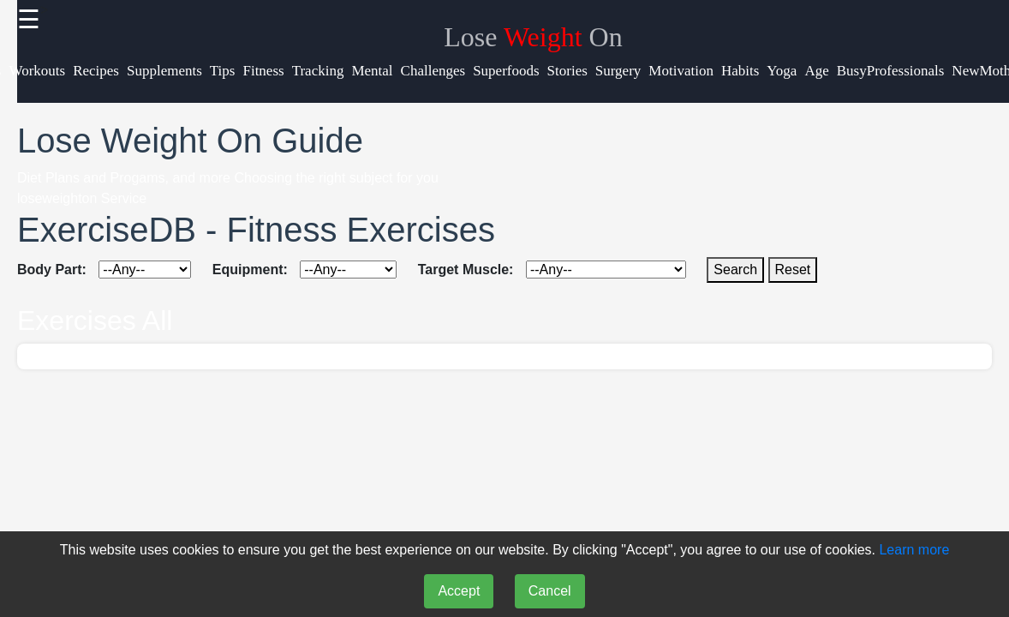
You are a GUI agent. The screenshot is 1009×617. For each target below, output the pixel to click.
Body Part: (52, 269)
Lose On (533, 36)
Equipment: (250, 269)
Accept (459, 591)
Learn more (914, 549)
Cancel (549, 591)
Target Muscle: (466, 269)
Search (735, 269)
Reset (793, 269)
